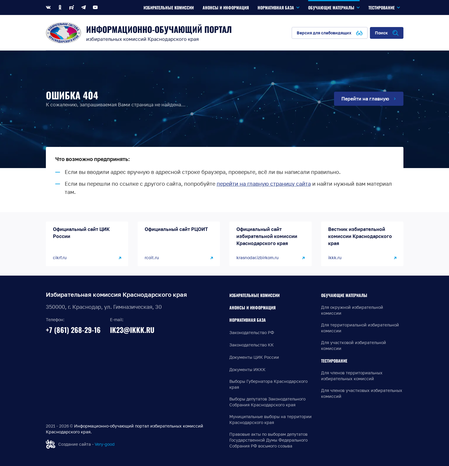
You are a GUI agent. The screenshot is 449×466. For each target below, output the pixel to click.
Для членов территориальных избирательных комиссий (352, 375)
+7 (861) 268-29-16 (73, 329)
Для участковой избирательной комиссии (353, 345)
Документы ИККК (247, 369)
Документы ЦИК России (254, 357)
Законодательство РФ (251, 332)
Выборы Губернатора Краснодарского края (268, 384)
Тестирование (334, 361)
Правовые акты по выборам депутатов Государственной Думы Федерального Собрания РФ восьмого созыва (268, 440)
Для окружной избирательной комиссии (352, 310)
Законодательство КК (251, 344)
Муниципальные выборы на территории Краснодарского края (270, 419)
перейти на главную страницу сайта (264, 183)
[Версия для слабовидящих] (330, 33)
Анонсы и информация (252, 307)
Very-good (105, 444)
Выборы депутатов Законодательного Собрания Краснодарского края (267, 401)
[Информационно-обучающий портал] (63, 33)
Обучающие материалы (344, 295)
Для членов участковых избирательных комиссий (361, 393)
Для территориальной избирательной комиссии (360, 327)
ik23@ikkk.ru (132, 329)
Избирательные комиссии (254, 295)
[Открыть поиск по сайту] (386, 33)
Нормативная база (247, 320)
